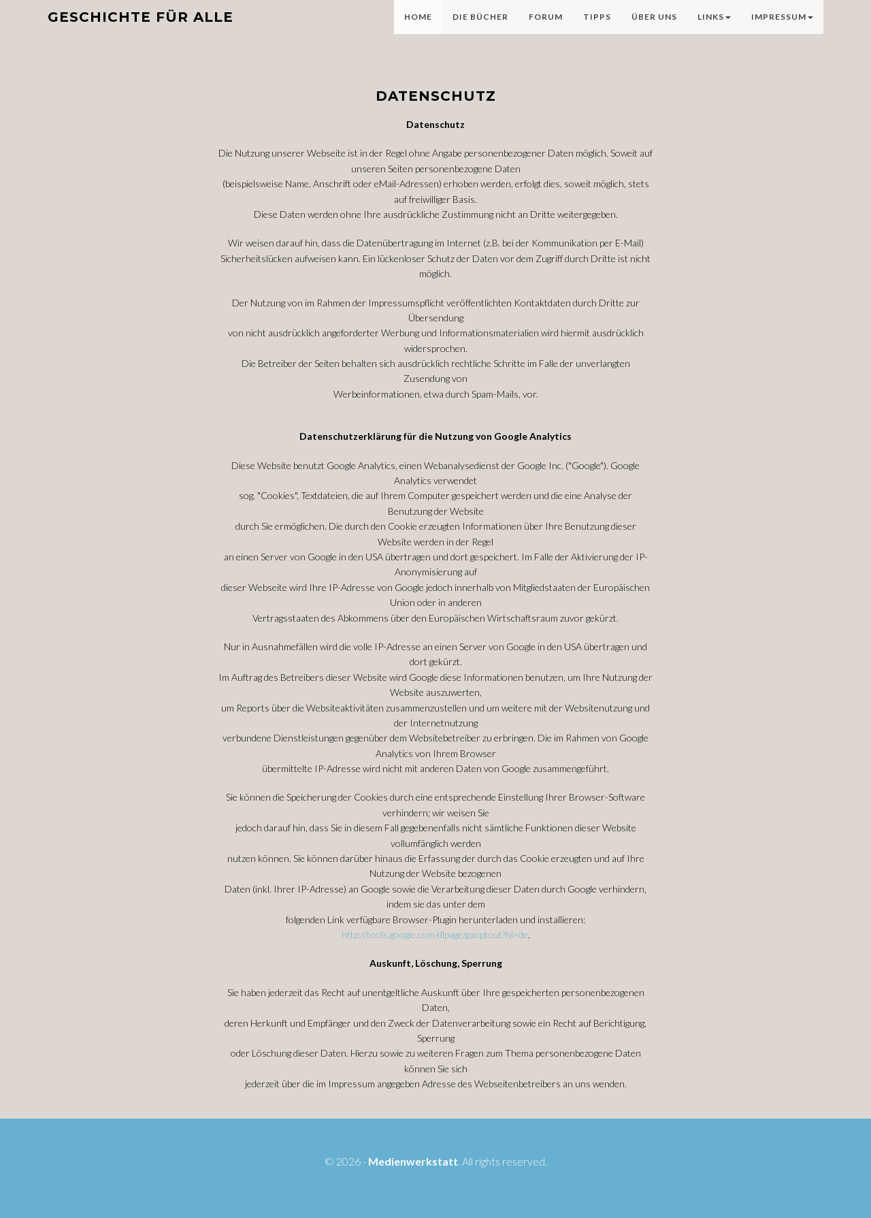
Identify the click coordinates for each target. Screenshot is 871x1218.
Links (714, 30)
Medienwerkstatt (413, 1161)
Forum (546, 30)
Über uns (654, 30)
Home (418, 30)
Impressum (782, 30)
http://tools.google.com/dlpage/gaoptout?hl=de (435, 934)
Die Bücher (480, 30)
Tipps (597, 30)
